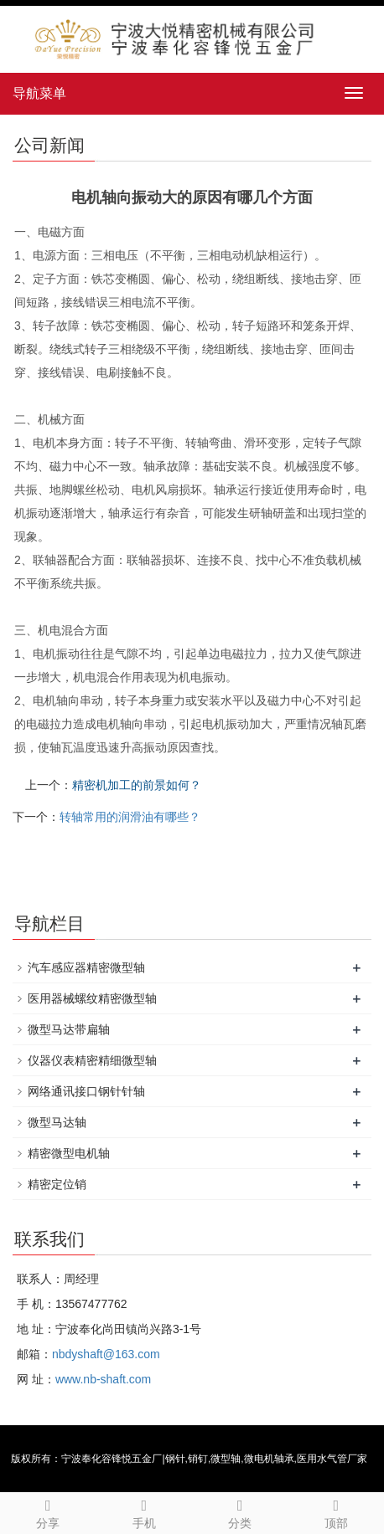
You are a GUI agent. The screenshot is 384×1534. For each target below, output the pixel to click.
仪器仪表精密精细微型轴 (92, 1060)
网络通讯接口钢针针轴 (86, 1091)
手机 (144, 1511)
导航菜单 (39, 93)
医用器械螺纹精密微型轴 (92, 998)
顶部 (336, 1511)
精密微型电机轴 (69, 1153)
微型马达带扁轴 (69, 1029)
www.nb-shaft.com (103, 1379)
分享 (48, 1511)
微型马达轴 (57, 1122)
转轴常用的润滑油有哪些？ (130, 816)
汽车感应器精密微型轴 (86, 967)
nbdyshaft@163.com (106, 1354)
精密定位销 (57, 1184)
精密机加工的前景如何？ (136, 785)
